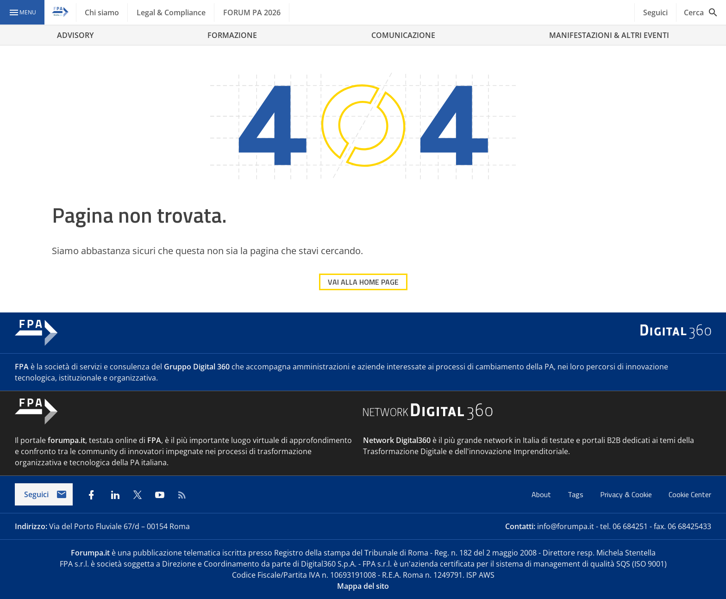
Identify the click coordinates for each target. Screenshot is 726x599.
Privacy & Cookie (627, 494)
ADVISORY (75, 35)
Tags (576, 494)
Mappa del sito (363, 586)
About (542, 494)
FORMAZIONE (232, 35)
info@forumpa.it (565, 526)
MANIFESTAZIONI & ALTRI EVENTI (609, 35)
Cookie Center (690, 494)
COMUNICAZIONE (403, 35)
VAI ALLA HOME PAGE (363, 281)
